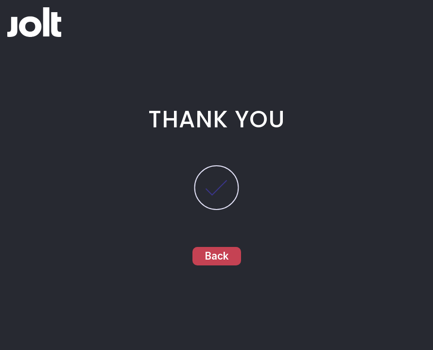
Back (217, 256)
